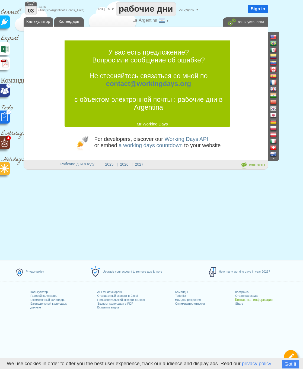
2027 (139, 164)
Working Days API (186, 139)
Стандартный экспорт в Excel (117, 295)
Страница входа (246, 295)
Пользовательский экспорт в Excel (121, 299)
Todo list (180, 295)
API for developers (109, 292)
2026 (124, 164)
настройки (242, 292)
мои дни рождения (188, 299)
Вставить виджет (109, 307)
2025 (109, 164)
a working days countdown (151, 145)
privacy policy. (257, 363)
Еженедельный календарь (48, 303)
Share (239, 303)
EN (108, 9)
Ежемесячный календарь (47, 299)
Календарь (69, 21)
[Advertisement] (146, 214)
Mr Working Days (152, 124)
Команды (181, 292)
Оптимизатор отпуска (190, 303)
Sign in (258, 9)
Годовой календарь (43, 295)
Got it (290, 364)
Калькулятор (39, 292)
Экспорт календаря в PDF (115, 303)
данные (35, 307)
